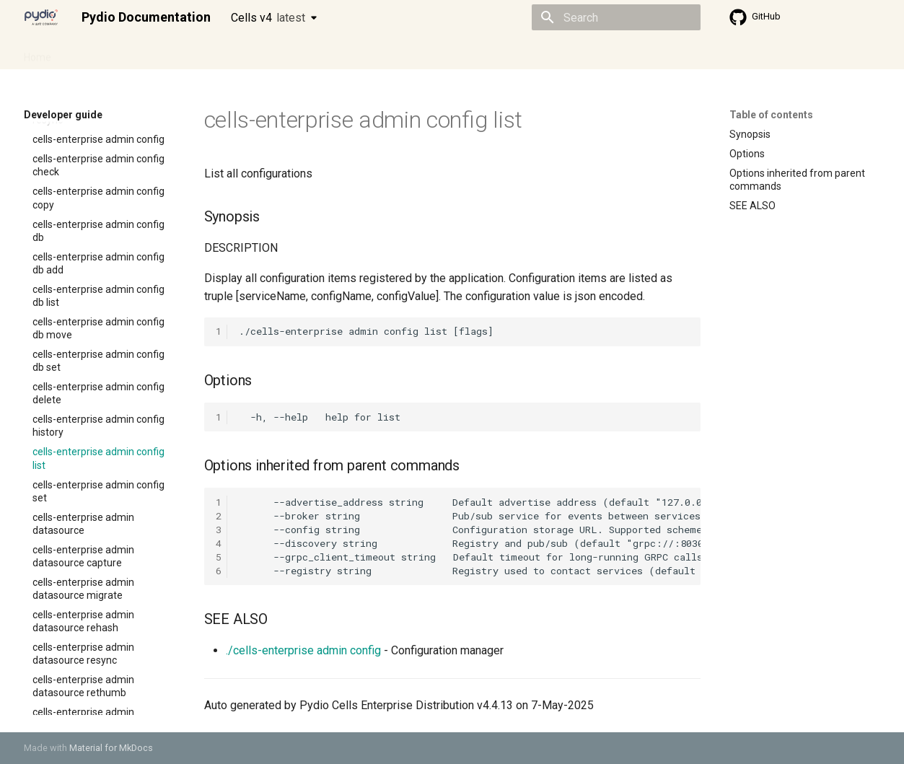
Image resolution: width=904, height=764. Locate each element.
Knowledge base (335, 52)
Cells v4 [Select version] (268, 18)
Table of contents (771, 114)
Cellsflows (167, 52)
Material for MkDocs (111, 747)
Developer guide (244, 52)
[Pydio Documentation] (41, 17)
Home (37, 52)
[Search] (616, 17)
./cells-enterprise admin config (303, 650)
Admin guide (97, 52)
